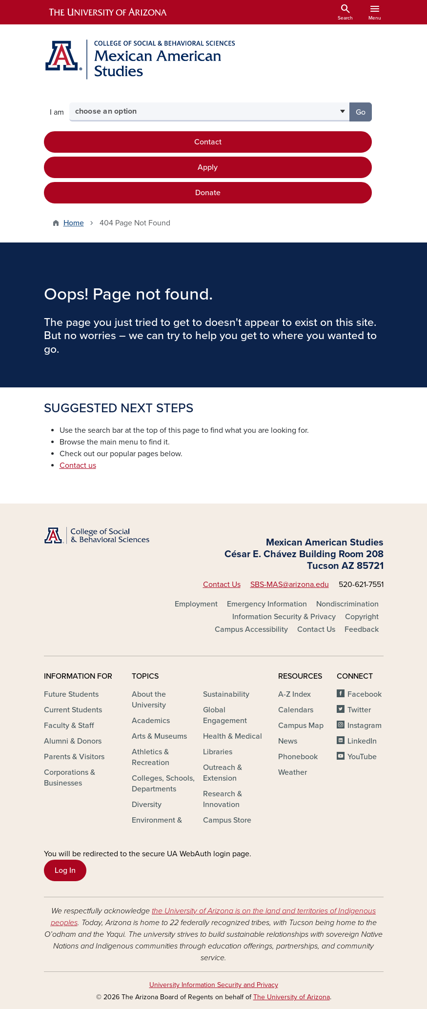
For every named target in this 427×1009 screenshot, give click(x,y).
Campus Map (301, 725)
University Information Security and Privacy (213, 985)
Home (73, 223)
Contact (208, 142)
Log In (65, 870)
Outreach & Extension (222, 773)
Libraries (217, 752)
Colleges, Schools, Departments (163, 783)
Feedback (362, 629)
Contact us (78, 465)
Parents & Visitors (74, 757)
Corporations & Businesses (69, 777)
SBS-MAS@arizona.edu (289, 584)
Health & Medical (232, 736)
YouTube (362, 757)
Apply (208, 167)
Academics (151, 721)
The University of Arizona (291, 997)
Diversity (147, 804)
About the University (149, 699)
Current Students (73, 710)
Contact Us (222, 584)
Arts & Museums (159, 736)
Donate (208, 193)
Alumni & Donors (73, 741)
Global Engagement (225, 715)
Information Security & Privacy (284, 617)
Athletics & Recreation (150, 757)
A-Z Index (294, 694)
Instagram (364, 725)
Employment (196, 604)
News (287, 741)
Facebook (364, 694)
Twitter (359, 710)
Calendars (295, 710)
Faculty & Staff (69, 725)
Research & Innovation (222, 799)
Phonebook (298, 757)
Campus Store (227, 820)
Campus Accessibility (251, 629)
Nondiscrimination (347, 604)
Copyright (362, 617)
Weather (292, 772)
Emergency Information (267, 604)
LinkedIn (362, 741)
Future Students (71, 694)
